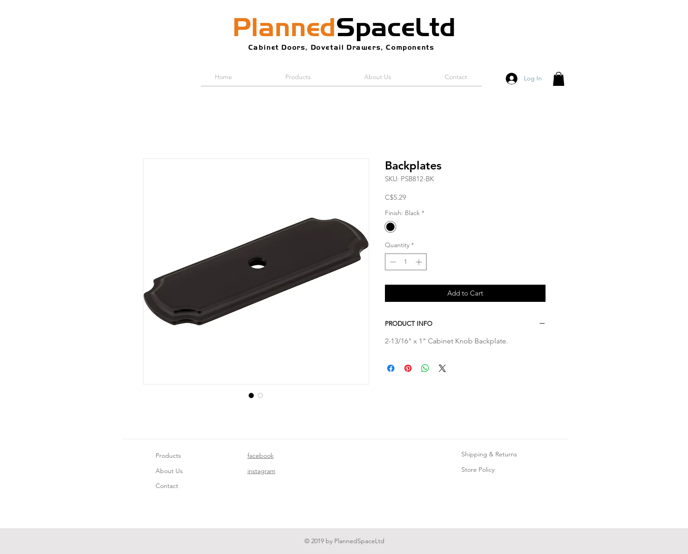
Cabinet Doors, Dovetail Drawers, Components (341, 47)
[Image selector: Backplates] (251, 395)
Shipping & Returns (489, 454)
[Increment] (419, 262)
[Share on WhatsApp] (425, 368)
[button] (559, 79)
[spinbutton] (406, 262)
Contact (167, 486)
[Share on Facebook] (390, 368)
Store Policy (477, 469)
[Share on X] (442, 368)
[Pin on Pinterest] (408, 368)
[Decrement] (392, 262)
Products (168, 455)
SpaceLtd (344, 27)
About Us (169, 471)
